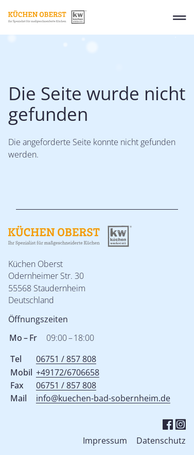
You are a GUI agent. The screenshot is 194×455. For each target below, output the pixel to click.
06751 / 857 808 (66, 359)
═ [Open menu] (179, 17)
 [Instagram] (180, 424)
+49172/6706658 (67, 372)
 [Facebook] (167, 424)
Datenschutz (161, 440)
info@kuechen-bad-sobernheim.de (103, 398)
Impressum (105, 440)
